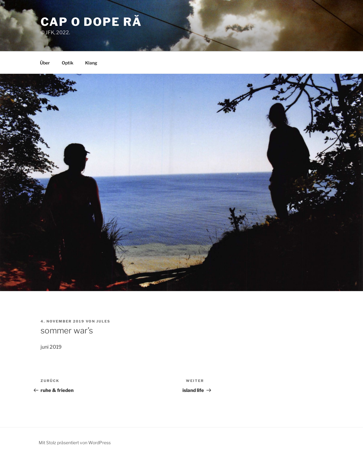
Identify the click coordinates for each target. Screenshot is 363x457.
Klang (91, 62)
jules (103, 321)
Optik (67, 62)
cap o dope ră (91, 22)
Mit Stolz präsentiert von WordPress (75, 442)
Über (45, 62)
